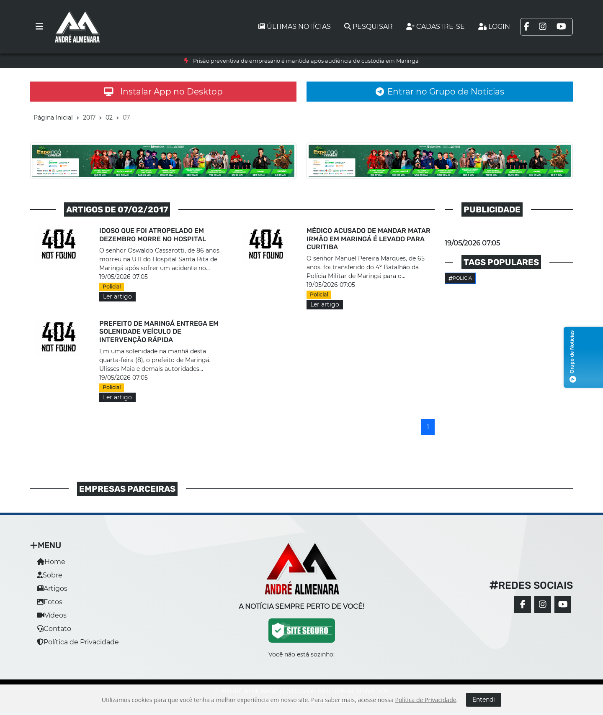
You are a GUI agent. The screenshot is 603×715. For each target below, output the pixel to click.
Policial (112, 286)
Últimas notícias (294, 27)
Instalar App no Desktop (163, 92)
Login (494, 27)
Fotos (49, 602)
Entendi (483, 699)
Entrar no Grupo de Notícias (440, 92)
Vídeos (52, 615)
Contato (54, 629)
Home (51, 562)
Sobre (49, 575)
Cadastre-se (435, 27)
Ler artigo (117, 296)
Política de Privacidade (78, 642)
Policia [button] (460, 278)
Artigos (52, 588)
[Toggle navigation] (39, 27)
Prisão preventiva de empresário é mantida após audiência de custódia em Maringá (306, 61)
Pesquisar (368, 27)
